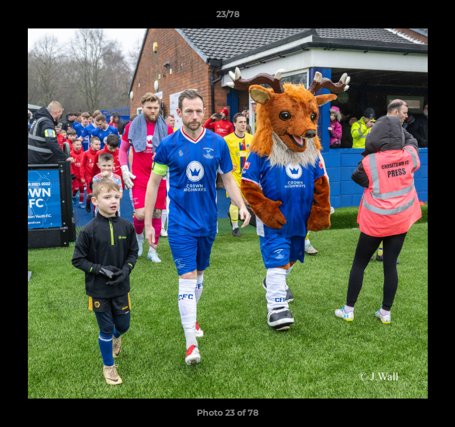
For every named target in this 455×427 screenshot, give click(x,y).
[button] (441, 17)
